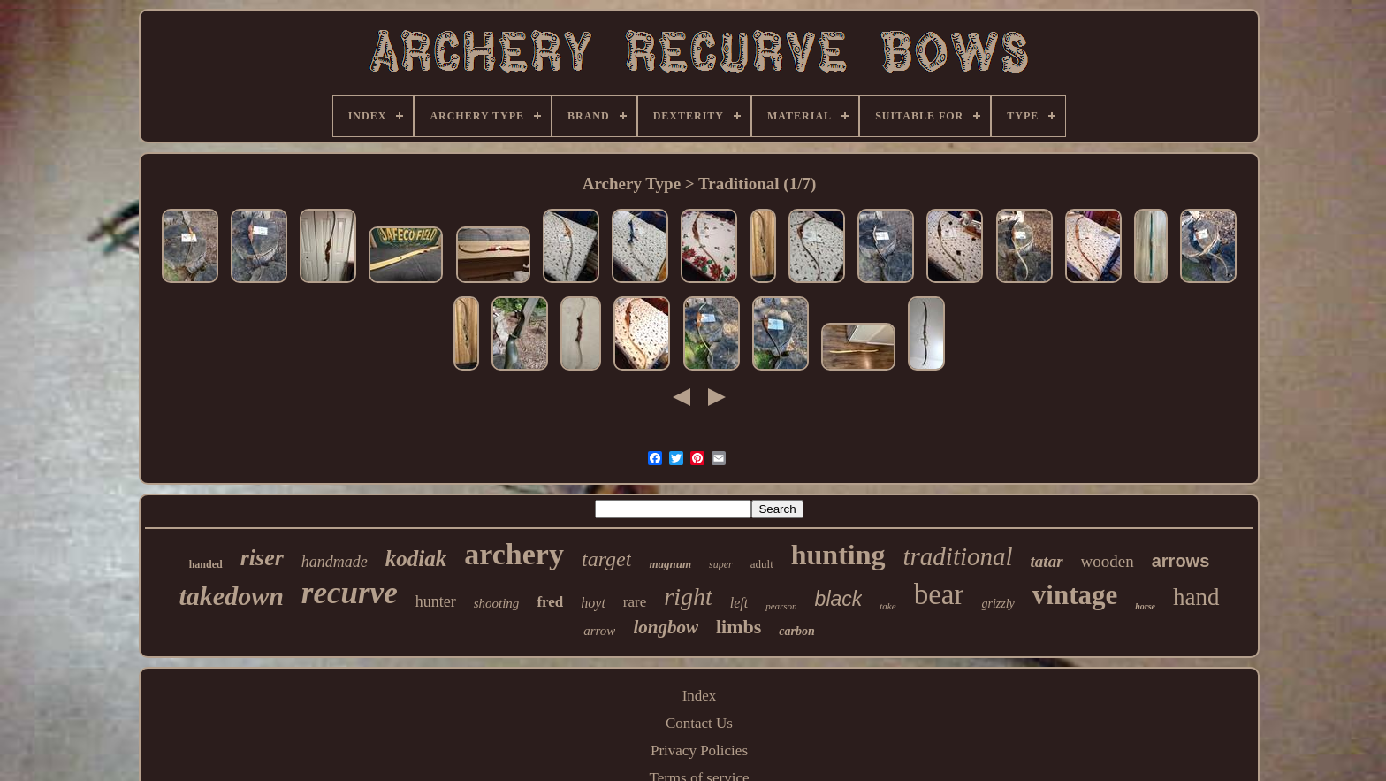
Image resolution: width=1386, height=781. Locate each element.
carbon (796, 631)
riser (262, 557)
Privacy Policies (699, 750)
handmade (334, 561)
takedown (231, 595)
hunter (435, 601)
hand (1196, 597)
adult (761, 563)
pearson (780, 606)
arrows (1181, 560)
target (606, 558)
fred (550, 601)
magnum (670, 563)
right (688, 596)
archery (514, 554)
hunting (838, 554)
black (839, 598)
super (721, 564)
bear (939, 594)
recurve (349, 593)
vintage (1074, 594)
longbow (665, 627)
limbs (738, 627)
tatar (1047, 561)
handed (206, 564)
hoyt (593, 602)
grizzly (997, 603)
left (739, 602)
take (887, 606)
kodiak (415, 558)
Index (699, 695)
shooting (497, 603)
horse (1145, 606)
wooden (1107, 561)
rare (634, 601)
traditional (958, 556)
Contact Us (699, 723)
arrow (599, 631)
